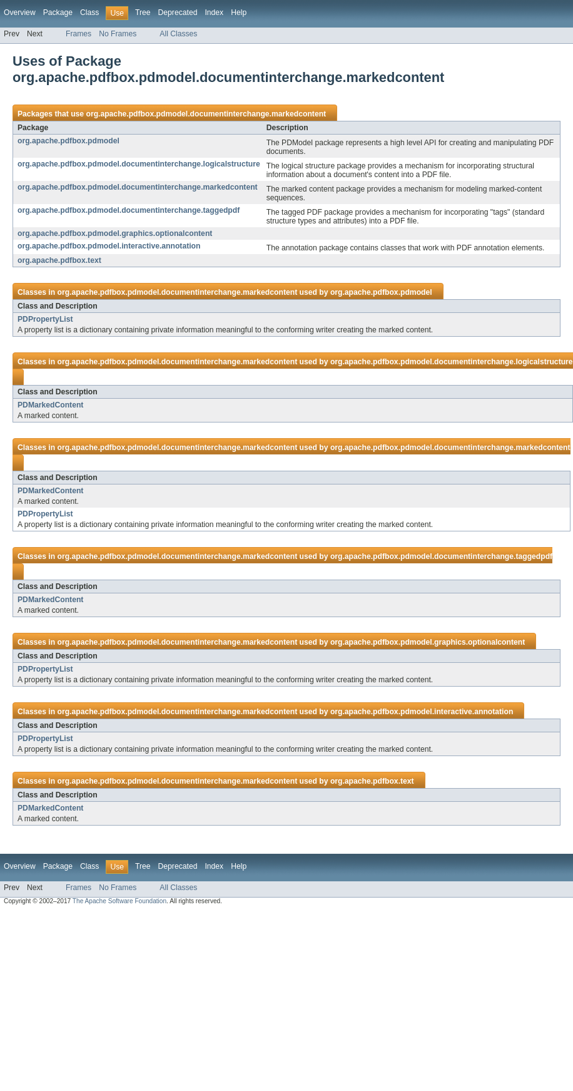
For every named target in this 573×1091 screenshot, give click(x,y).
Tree (143, 12)
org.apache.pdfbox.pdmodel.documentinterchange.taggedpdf (129, 210)
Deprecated (178, 12)
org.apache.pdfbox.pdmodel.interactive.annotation (109, 246)
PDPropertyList (45, 319)
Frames (78, 33)
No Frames (117, 33)
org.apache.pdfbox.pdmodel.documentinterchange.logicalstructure (139, 164)
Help (238, 12)
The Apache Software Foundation (119, 901)
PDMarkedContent (50, 405)
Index (214, 12)
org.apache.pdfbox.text (59, 260)
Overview (20, 12)
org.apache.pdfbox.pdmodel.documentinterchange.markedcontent (206, 114)
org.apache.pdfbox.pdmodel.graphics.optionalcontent (115, 233)
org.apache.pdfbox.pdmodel (68, 140)
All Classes (178, 33)
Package (58, 12)
